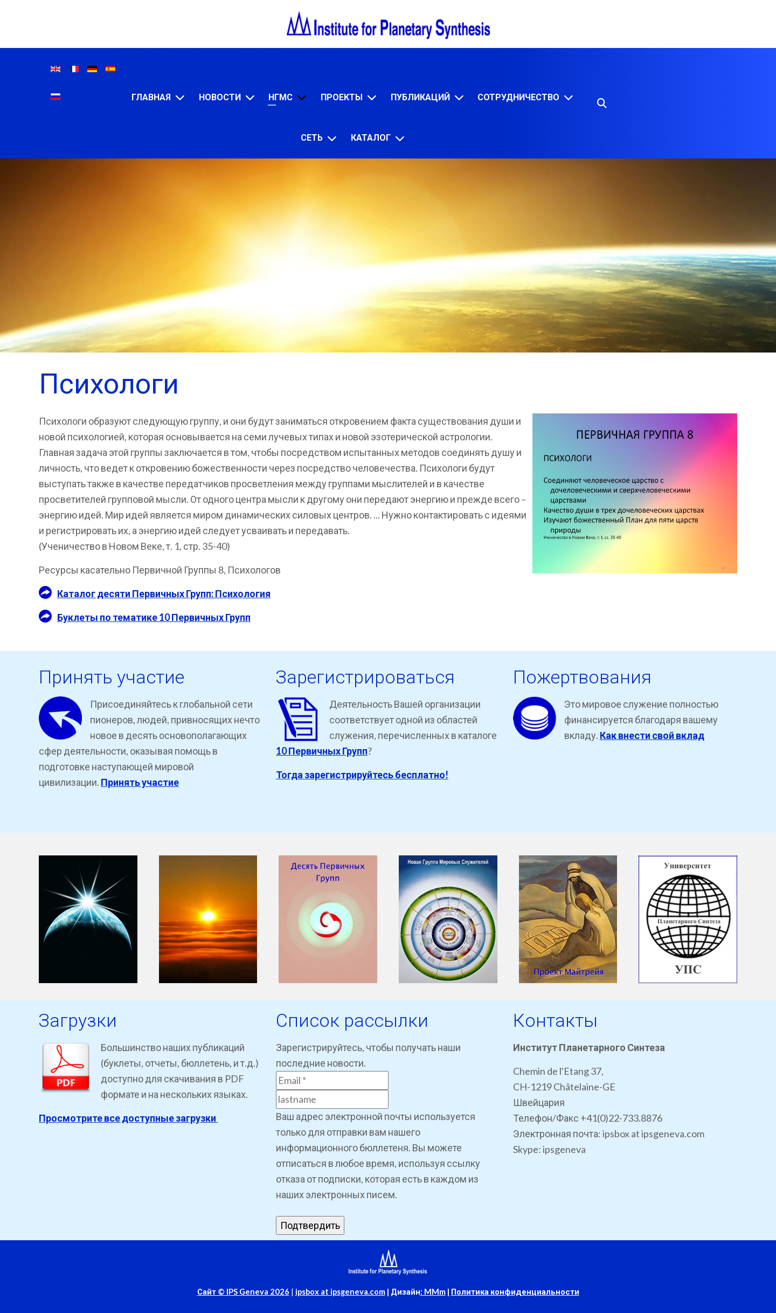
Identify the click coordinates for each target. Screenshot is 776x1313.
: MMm (433, 1291)
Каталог (371, 138)
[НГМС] (302, 97)
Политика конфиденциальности (515, 1291)
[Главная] (180, 97)
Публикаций (420, 97)
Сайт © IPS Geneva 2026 (243, 1291)
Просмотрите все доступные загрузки (128, 1118)
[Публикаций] (459, 97)
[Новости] (250, 97)
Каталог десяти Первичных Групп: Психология (164, 593)
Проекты (342, 97)
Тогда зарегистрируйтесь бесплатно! (362, 774)
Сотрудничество (518, 97)
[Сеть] (332, 138)
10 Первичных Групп (322, 751)
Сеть (312, 138)
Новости (220, 97)
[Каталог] (400, 138)
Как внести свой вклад (652, 735)
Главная (151, 97)
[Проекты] (372, 97)
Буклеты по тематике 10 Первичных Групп (154, 617)
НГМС (280, 97)
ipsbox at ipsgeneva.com (340, 1291)
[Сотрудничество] (568, 97)
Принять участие (140, 782)
